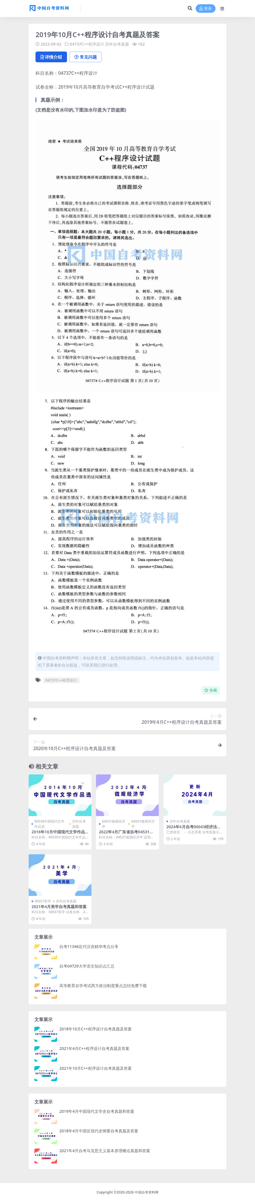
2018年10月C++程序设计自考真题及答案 (95, 1029)
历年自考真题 (117, 44)
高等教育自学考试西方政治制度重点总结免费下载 (103, 985)
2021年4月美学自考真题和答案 (59, 906)
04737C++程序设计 (87, 44)
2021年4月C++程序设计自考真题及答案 (94, 1048)
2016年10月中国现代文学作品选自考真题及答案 (58, 834)
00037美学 (43, 901)
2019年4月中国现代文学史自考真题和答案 (96, 1111)
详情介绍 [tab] (51, 57)
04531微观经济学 (113, 824)
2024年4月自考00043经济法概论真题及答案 (193, 829)
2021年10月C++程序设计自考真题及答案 (95, 1068)
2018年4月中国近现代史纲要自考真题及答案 (98, 1130)
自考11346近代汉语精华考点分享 (88, 946)
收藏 (210, 690)
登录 (205, 9)
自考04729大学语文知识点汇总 (86, 966)
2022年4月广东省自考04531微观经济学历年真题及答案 (126, 834)
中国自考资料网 (146, 1192)
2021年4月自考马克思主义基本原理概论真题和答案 (104, 1150)
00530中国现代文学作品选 (49, 824)
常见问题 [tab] (85, 57)
